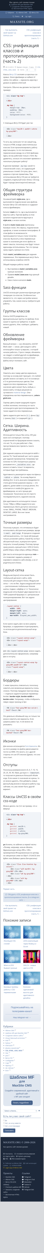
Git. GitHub (9, 1068)
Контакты (9, 1154)
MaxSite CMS (10, 1177)
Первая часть (9, 889)
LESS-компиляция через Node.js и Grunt (30, 944)
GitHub (26, 1187)
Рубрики (11, 13)
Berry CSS (35, 13)
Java (6, 1056)
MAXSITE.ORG (22, 22)
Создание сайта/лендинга (22, 7)
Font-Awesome (31, 746)
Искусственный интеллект (15, 1038)
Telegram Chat (29, 1179)
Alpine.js (8, 1065)
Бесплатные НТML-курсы (23, 8)
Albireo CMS (22, 13)
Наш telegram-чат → (22, 1017)
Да (5, 1120)
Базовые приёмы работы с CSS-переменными (11, 990)
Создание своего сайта (14, 1036)
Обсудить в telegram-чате (21, 897)
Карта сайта (10, 1156)
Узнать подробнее (21, 1103)
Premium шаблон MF (13, 1187)
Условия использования (26, 1154)
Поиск (17, 16)
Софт (7, 1063)
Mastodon (28, 1182)
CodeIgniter (9, 1061)
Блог (7, 1070)
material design (20, 392)
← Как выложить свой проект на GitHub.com (10, 33)
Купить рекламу (24, 1156)
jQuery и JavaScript (12, 1048)
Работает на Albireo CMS (13, 1163)
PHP (6, 1041)
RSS (7, 1159)
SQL (6, 1053)
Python (7, 1043)
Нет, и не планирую (11, 1126)
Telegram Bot (29, 1190)
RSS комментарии (19, 1159)
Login (29, 16)
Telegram (27, 1177)
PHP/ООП (9, 1046)
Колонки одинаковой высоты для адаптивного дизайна (28, 992)
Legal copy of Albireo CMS (13, 1168)
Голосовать (9, 1130)
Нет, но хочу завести (12, 1123)
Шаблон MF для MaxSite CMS (22, 4)
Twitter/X (27, 1185)
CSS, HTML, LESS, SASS (13, 1051)
